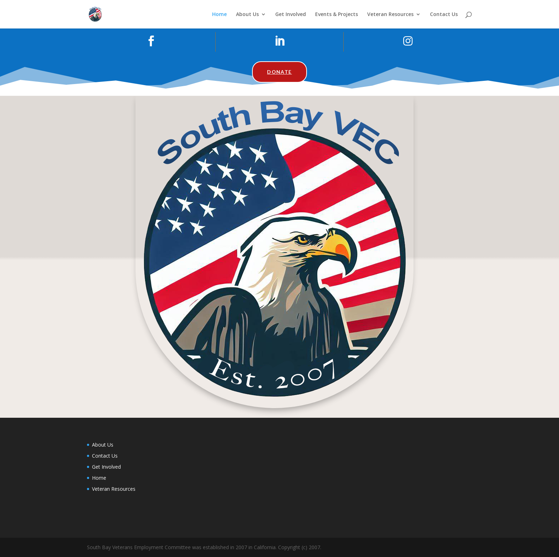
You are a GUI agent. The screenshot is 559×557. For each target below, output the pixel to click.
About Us (247, 14)
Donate (279, 72)
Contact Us (444, 14)
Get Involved (290, 14)
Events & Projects (336, 14)
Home (219, 14)
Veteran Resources (390, 14)
